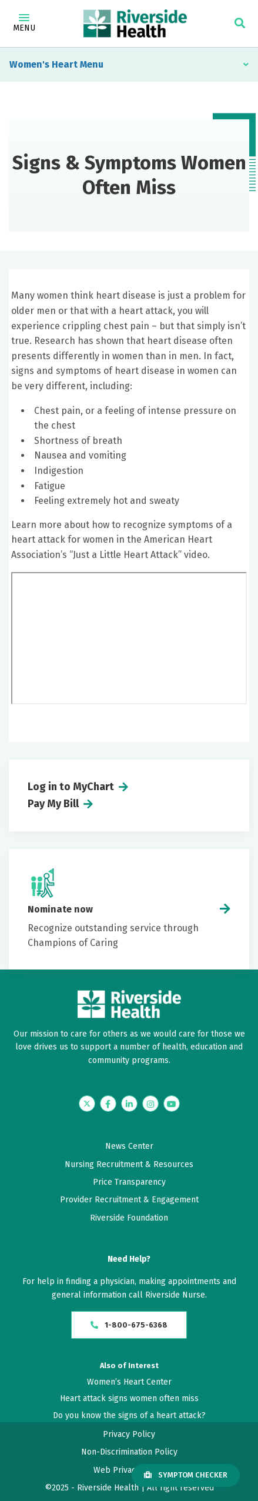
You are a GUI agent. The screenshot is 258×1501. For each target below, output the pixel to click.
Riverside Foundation (129, 1218)
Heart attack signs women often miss (129, 1398)
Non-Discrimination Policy (129, 1452)
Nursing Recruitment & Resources (129, 1164)
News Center (129, 1146)
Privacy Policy (129, 1434)
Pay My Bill (53, 803)
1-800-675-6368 (129, 1325)
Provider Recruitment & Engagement (129, 1200)
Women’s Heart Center (129, 1382)
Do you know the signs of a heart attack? (129, 1415)
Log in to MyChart (71, 786)
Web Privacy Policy (129, 1470)
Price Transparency (129, 1182)
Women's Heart (43, 64)
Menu (24, 23)
